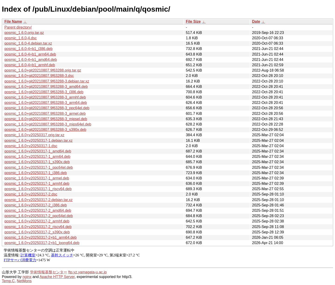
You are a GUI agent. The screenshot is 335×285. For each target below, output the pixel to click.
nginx (27, 277)
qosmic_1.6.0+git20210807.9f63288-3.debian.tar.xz (46, 81)
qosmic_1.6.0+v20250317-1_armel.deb (36, 178)
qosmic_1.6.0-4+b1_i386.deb (28, 49)
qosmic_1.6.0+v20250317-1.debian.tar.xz (38, 140)
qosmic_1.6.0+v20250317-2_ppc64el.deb (38, 216)
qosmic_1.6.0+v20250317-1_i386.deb (35, 173)
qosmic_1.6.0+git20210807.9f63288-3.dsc (39, 76)
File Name (13, 21)
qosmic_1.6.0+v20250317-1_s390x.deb (37, 162)
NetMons (24, 281)
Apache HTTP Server (57, 277)
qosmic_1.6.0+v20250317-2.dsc (30, 194)
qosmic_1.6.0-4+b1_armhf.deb (29, 65)
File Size (193, 21)
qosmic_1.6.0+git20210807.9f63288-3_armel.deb (45, 114)
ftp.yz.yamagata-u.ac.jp (87, 272)
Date (256, 21)
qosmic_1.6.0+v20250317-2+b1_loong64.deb (41, 243)
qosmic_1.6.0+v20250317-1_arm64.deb (37, 157)
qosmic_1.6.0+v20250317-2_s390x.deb (37, 232)
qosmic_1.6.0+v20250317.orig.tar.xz (34, 135)
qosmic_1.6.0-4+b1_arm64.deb (30, 54)
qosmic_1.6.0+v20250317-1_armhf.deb (36, 184)
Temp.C (8, 281)
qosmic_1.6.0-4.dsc (20, 38)
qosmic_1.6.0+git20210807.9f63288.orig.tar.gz (42, 70)
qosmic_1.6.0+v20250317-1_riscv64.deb (38, 189)
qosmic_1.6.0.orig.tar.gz (24, 33)
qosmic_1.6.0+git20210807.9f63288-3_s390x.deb (45, 130)
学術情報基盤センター (48, 272)
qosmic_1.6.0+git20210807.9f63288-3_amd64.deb (46, 87)
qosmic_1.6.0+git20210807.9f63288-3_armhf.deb (45, 97)
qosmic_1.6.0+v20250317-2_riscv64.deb (38, 227)
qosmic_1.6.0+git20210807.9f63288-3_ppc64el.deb (46, 108)
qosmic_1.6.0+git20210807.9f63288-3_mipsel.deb (45, 119)
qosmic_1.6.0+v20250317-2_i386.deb (35, 205)
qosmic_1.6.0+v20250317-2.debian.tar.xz (38, 200)
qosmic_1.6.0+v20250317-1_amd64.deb (37, 151)
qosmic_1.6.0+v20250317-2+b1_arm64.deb (40, 237)
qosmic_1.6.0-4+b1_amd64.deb (30, 60)
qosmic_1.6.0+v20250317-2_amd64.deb (37, 210)
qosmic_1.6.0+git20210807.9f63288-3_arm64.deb (45, 103)
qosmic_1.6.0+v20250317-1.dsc (30, 146)
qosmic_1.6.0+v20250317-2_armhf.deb (36, 221)
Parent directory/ (18, 27)
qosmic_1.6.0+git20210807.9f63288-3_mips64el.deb (47, 124)
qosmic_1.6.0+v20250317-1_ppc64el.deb (38, 167)
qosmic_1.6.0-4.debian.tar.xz (28, 43)
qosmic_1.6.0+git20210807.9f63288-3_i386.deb (43, 92)
